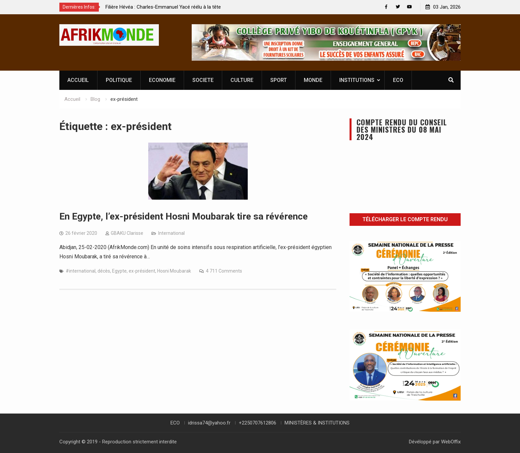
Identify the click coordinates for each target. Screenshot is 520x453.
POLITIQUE (119, 80)
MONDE (313, 80)
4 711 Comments (224, 271)
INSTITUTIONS (356, 80)
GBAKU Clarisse (127, 233)
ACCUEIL (78, 80)
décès (104, 271)
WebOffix (451, 442)
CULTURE (241, 80)
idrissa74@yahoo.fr (209, 422)
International (171, 233)
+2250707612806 (257, 422)
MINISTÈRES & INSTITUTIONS (317, 422)
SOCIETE (203, 80)
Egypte (119, 271)
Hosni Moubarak (174, 271)
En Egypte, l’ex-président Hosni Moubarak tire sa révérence (183, 216)
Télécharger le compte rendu (405, 219)
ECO (398, 80)
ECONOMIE (162, 80)
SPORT (278, 80)
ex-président (142, 271)
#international (81, 271)
